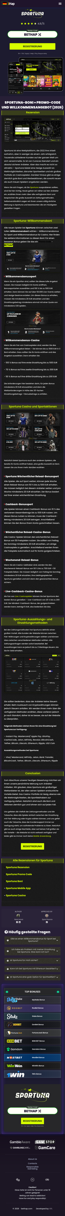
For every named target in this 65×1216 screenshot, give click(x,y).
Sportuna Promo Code (19, 874)
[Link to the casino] (32, 35)
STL (50, 1208)
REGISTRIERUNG (32, 46)
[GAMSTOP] (45, 1141)
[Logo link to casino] (32, 14)
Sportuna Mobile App (18, 888)
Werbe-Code (32, 31)
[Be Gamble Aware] (20, 1141)
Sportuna (34, 187)
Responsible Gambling (32, 1168)
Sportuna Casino (16, 895)
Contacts (32, 1163)
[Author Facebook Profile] (17, 922)
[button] (32, 940)
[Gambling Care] (20, 1147)
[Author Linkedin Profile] (20, 922)
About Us (32, 1159)
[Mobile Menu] (60, 3)
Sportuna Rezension (18, 867)
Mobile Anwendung (42, 836)
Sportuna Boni (14, 881)
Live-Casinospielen (23, 596)
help (32, 53)
